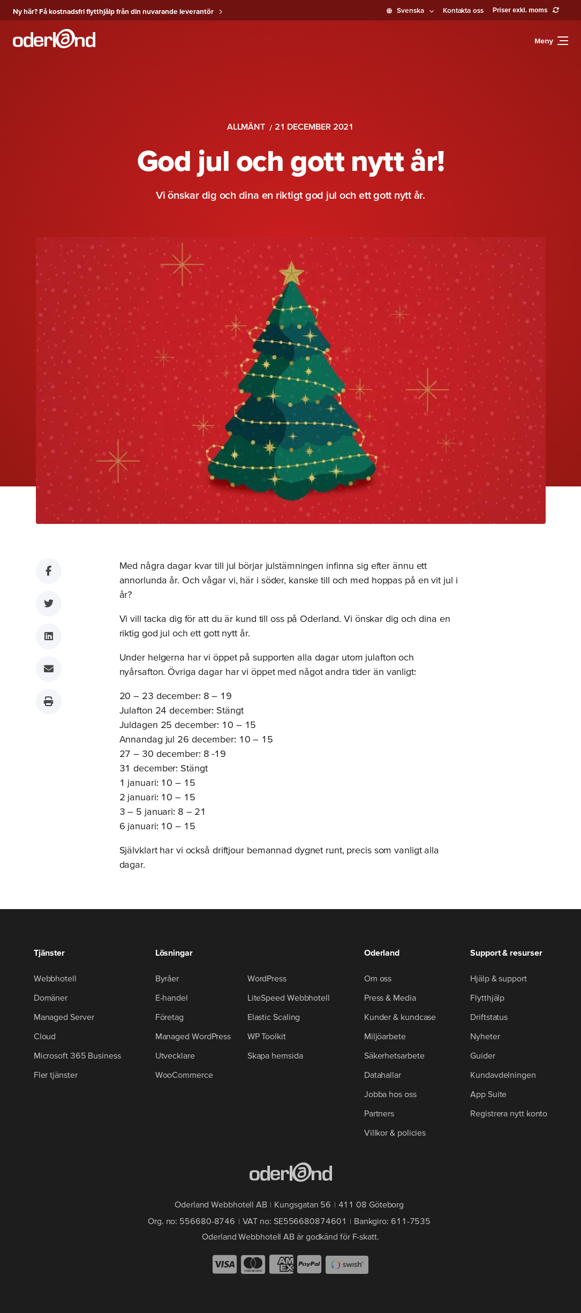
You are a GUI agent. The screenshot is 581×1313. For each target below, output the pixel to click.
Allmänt (246, 126)
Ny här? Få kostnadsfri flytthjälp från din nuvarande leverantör (113, 11)
